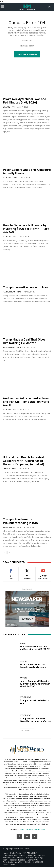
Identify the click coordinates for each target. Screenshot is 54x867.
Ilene (15, 178)
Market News (9, 292)
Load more (27, 730)
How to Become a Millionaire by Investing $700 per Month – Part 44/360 (26, 229)
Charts (6, 107)
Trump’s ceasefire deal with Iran (25, 287)
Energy (6, 469)
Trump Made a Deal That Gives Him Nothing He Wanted (24, 341)
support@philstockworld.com (32, 829)
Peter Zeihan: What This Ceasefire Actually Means (33, 665)
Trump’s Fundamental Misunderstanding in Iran (20, 521)
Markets (7, 178)
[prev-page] (4, 552)
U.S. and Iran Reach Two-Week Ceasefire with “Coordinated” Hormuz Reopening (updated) (24, 461)
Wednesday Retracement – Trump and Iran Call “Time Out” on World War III (26, 402)
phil (13, 107)
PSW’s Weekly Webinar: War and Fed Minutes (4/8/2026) (24, 100)
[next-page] (9, 552)
